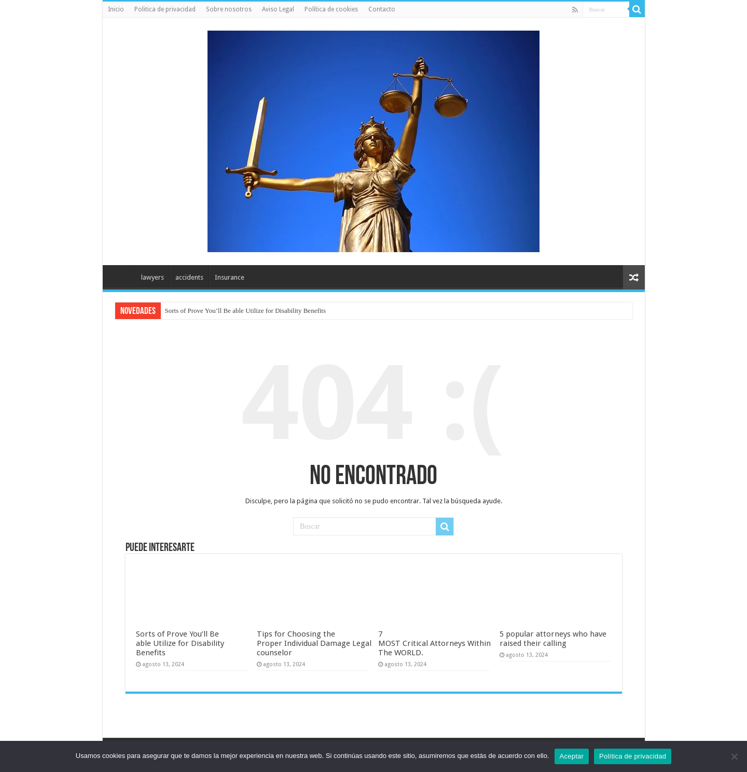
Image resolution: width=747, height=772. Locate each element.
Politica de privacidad (165, 9)
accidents (189, 277)
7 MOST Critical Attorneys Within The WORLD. (434, 643)
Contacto (381, 9)
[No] (734, 756)
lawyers (152, 277)
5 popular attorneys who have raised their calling (553, 638)
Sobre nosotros (229, 9)
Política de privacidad (632, 756)
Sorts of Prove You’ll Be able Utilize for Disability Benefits (245, 310)
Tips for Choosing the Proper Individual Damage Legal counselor (314, 643)
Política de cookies (331, 9)
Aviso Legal (278, 9)
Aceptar (572, 756)
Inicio (116, 9)
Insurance (229, 277)
